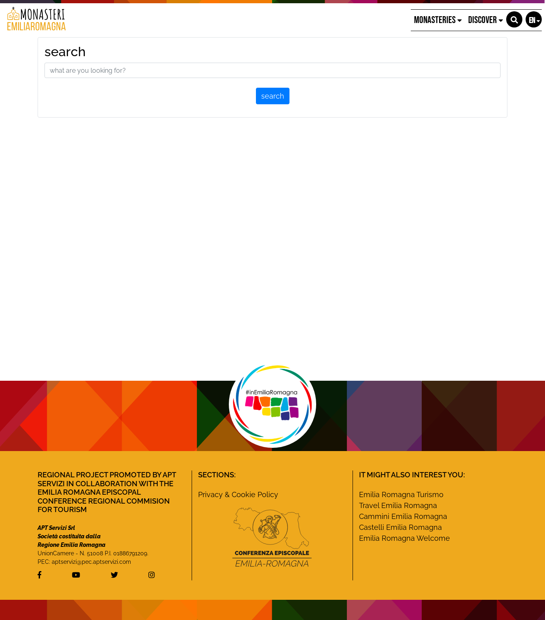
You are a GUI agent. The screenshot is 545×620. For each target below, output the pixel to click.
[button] (514, 19)
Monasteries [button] (438, 20)
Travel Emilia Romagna (398, 505)
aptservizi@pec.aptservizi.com (91, 562)
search (65, 51)
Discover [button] (485, 20)
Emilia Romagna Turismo (401, 494)
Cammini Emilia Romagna (403, 516)
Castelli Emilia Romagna (400, 527)
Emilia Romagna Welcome (404, 538)
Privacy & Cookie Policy (238, 494)
